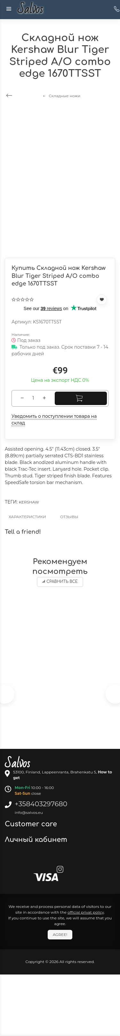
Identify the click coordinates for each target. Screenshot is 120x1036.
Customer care (32, 824)
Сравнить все (60, 582)
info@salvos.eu (29, 812)
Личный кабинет (37, 840)
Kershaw (29, 502)
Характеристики (27, 516)
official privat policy (86, 912)
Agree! (60, 934)
